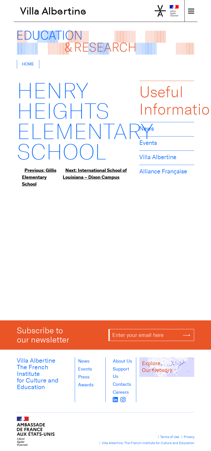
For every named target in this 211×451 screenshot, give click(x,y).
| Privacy (187, 437)
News (146, 128)
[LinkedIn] (115, 399)
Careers (121, 392)
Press (84, 377)
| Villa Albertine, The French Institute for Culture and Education (146, 443)
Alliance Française (163, 171)
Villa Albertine (53, 11)
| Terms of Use (167, 437)
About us (122, 361)
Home (28, 64)
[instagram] (123, 399)
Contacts (122, 384)
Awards (86, 385)
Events (148, 142)
